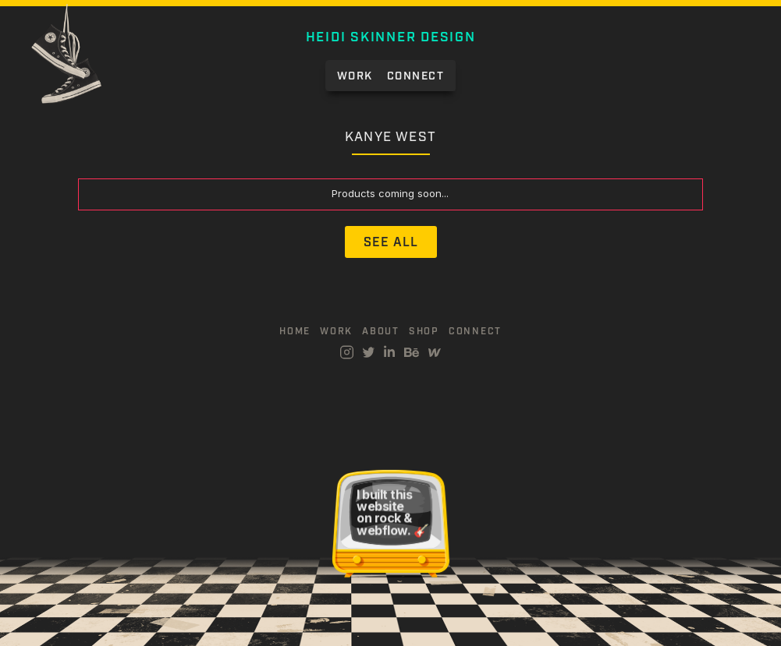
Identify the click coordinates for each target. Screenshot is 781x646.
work (336, 332)
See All (391, 243)
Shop (424, 332)
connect (475, 332)
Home (295, 332)
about (380, 332)
